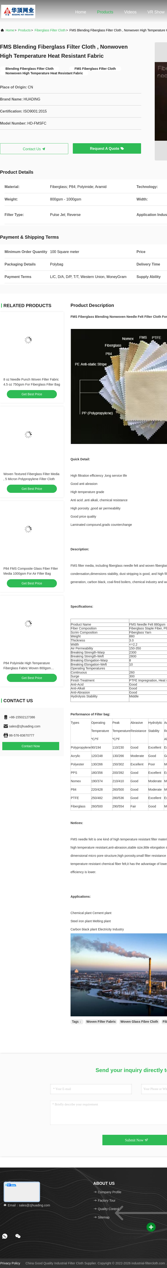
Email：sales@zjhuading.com (26, 1205)
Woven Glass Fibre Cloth (139, 1021)
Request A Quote (107, 148)
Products (105, 12)
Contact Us (34, 149)
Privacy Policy (10, 1263)
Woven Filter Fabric (101, 1021)
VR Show (155, 12)
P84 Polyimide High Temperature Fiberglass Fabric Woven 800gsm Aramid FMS (27, 668)
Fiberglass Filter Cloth (50, 30)
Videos (130, 12)
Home (80, 12)
